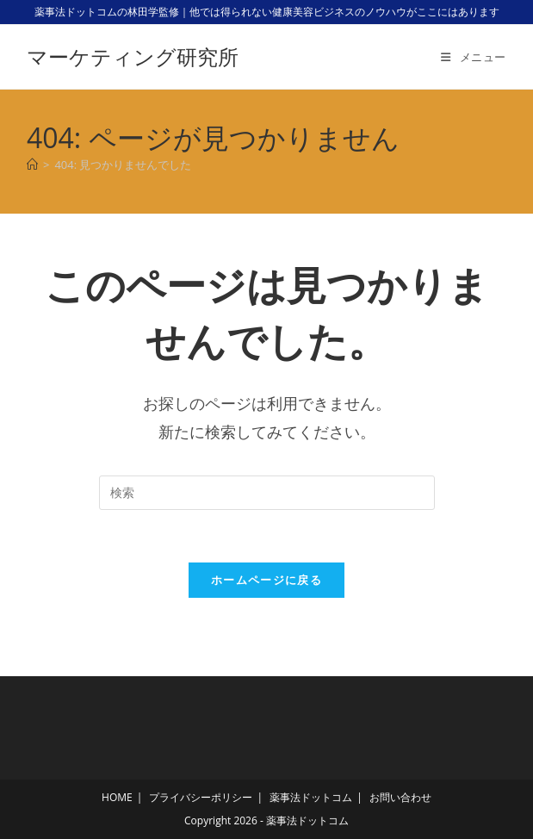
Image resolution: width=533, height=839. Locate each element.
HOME (117, 797)
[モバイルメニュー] (473, 57)
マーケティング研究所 (133, 56)
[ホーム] (32, 164)
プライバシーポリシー (200, 797)
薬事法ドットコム (311, 797)
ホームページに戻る (266, 579)
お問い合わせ (400, 797)
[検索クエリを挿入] (267, 492)
